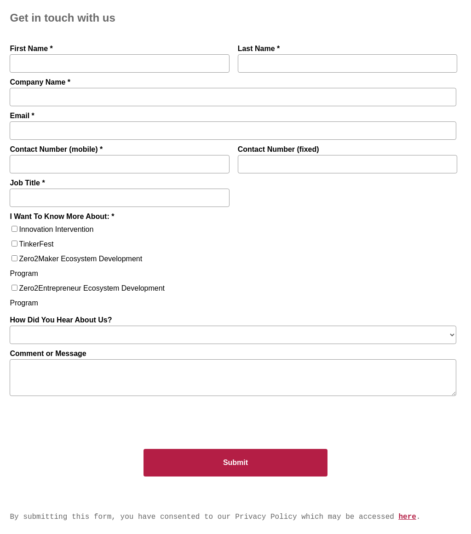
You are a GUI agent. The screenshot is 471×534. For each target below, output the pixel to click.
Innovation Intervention (56, 229)
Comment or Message (48, 353)
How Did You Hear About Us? (61, 320)
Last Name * (259, 48)
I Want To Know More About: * (62, 216)
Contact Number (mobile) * (56, 149)
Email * (22, 116)
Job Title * (27, 183)
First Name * (31, 48)
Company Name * (40, 82)
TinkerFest (36, 244)
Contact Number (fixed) (278, 149)
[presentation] (77, 418)
